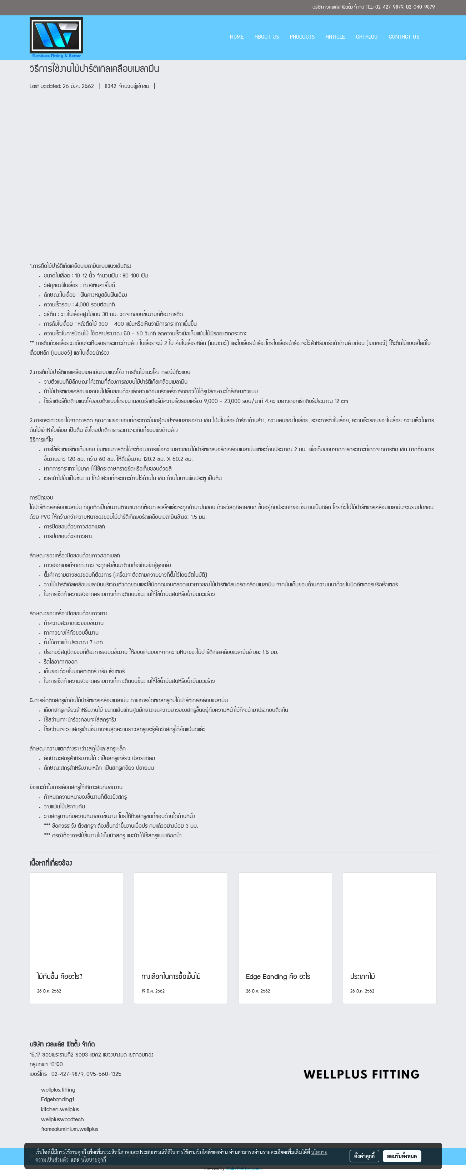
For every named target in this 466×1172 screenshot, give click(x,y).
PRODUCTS (302, 37)
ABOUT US (267, 37)
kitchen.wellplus (60, 1110)
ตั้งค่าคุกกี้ (364, 1156)
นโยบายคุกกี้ (93, 1159)
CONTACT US (404, 37)
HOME (237, 37)
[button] (431, 38)
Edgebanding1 (57, 1100)
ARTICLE (335, 37)
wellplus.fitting (58, 1090)
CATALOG (367, 37)
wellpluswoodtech (62, 1120)
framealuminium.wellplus (64, 1129)
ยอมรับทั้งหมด (402, 1156)
